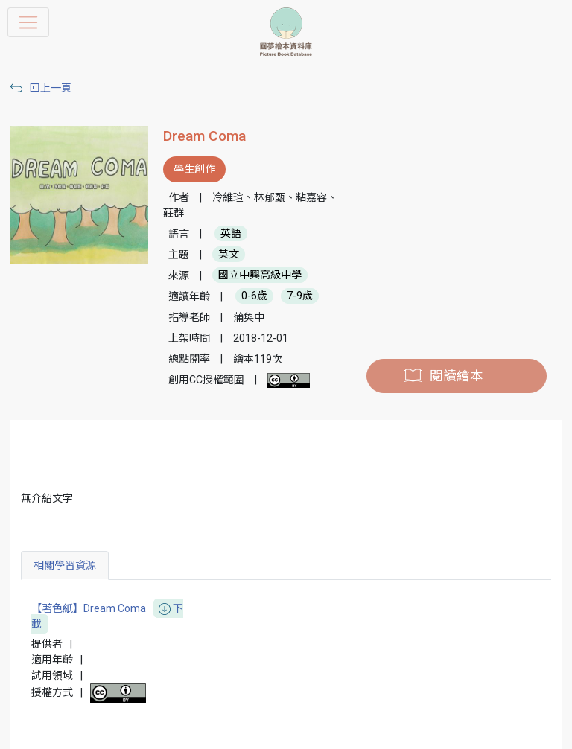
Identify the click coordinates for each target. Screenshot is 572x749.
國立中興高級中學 (260, 275)
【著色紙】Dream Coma (107, 616)
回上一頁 (51, 88)
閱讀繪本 (456, 376)
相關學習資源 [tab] (65, 565)
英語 (230, 234)
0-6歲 (254, 296)
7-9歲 (300, 296)
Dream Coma (204, 135)
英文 (228, 255)
